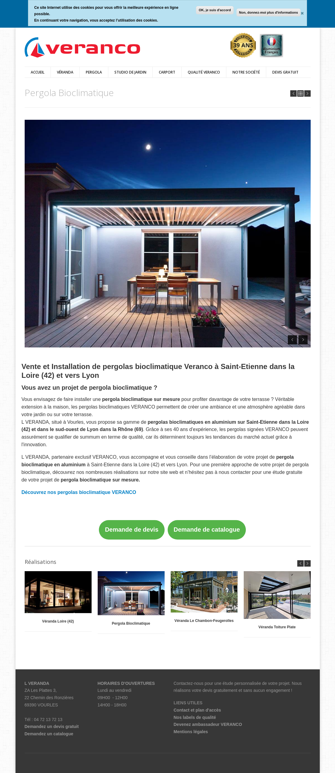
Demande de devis (132, 529)
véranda (65, 72)
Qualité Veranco (204, 72)
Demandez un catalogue (49, 733)
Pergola (94, 72)
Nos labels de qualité (195, 717)
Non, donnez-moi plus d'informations (268, 12)
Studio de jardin (130, 72)
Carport (167, 72)
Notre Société (246, 72)
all (300, 93)
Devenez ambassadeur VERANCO (208, 724)
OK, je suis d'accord (215, 10)
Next (307, 93)
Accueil (37, 72)
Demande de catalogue (207, 529)
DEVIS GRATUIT (285, 72)
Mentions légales (191, 731)
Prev (293, 93)
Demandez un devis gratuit (52, 726)
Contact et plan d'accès (197, 710)
